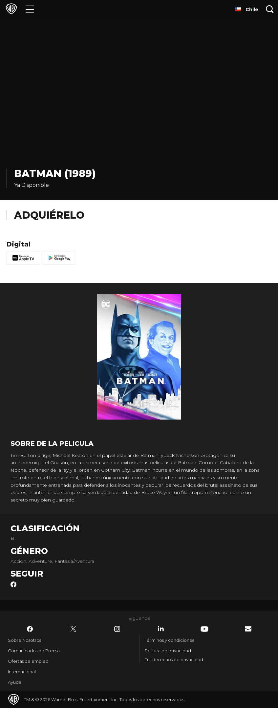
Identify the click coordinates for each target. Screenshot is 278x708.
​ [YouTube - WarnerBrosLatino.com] (204, 629)
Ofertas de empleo (28, 661)
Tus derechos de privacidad (174, 659)
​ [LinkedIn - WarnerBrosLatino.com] (161, 629)
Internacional (22, 671)
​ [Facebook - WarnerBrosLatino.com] (30, 629)
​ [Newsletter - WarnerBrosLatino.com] (248, 629)
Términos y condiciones (169, 640)
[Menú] (29, 9)
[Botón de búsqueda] (270, 9)
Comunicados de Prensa (34, 650)
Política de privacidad (168, 650)
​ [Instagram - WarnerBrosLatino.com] (117, 629)
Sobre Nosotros (24, 640)
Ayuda (14, 682)
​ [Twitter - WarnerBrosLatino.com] (73, 629)
